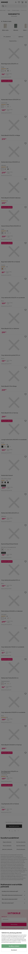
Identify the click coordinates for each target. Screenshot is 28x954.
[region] (14, 942)
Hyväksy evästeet (14, 946)
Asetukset (14, 950)
